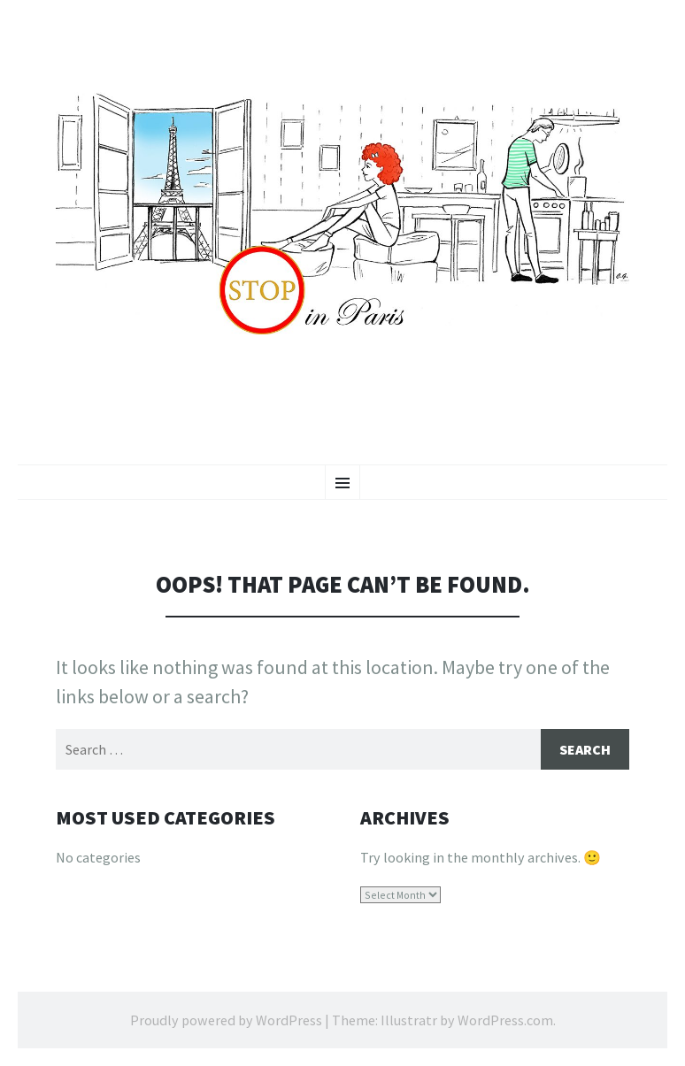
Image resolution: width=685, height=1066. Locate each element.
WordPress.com (505, 1020)
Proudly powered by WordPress (226, 1020)
